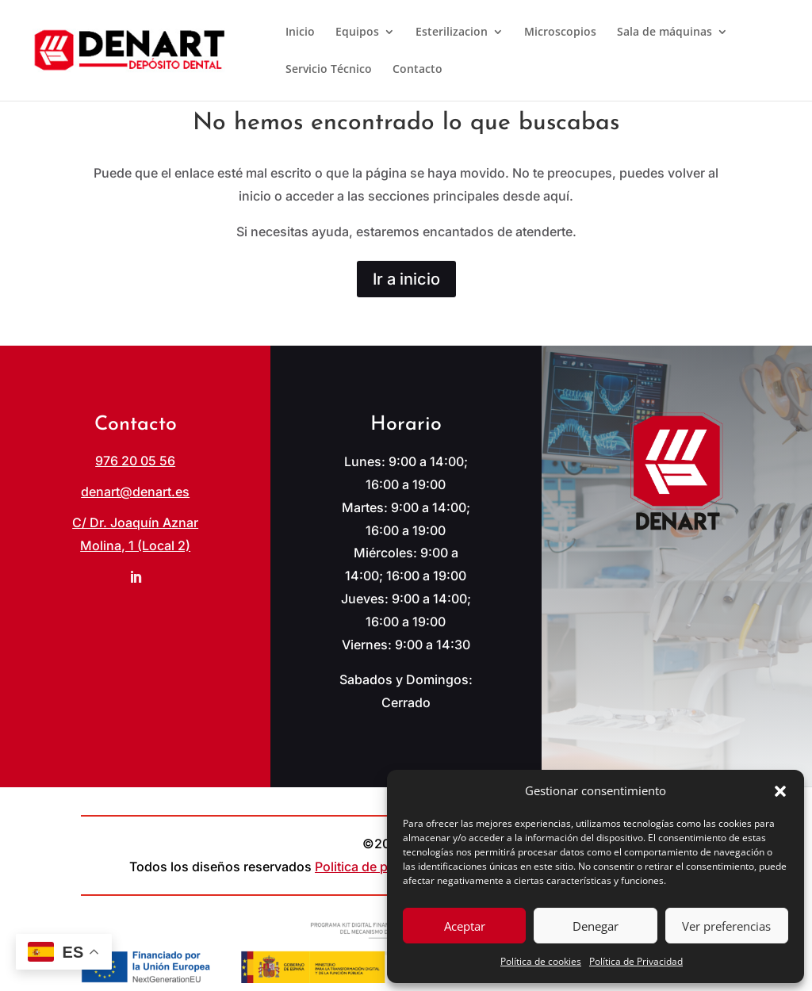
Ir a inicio (406, 279)
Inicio (300, 32)
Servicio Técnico (328, 69)
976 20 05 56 (135, 461)
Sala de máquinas (664, 32)
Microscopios (560, 32)
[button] (780, 791)
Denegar (596, 926)
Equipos (357, 32)
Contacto (417, 69)
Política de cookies (540, 961)
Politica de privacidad (379, 866)
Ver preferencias (726, 926)
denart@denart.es (135, 491)
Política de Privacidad (636, 961)
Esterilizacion (452, 32)
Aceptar (464, 926)
